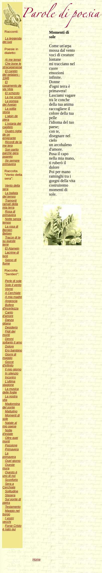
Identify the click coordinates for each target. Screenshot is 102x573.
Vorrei (9, 289)
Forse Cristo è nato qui (11, 527)
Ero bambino (13, 350)
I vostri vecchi (8, 520)
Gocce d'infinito (8, 363)
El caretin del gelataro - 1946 (11, 74)
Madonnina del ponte (11, 405)
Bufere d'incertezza (10, 306)
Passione (11, 445)
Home (36, 559)
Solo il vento (13, 285)
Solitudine (11, 491)
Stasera (10, 495)
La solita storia (9, 110)
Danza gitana (8, 321)
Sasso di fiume (9, 261)
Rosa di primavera (9, 213)
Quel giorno (12, 461)
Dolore (9, 346)
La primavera (9, 455)
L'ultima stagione (8, 383)
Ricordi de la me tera (12, 143)
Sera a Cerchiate (8, 485)
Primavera (12, 449)
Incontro (10, 377)
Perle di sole (13, 281)
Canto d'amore (7, 314)
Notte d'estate (7, 432)
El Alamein (12, 248)
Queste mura (8, 466)
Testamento (12, 507)
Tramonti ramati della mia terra (10, 204)
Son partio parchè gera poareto (10, 153)
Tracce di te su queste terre (11, 241)
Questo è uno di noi (9, 474)
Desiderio (11, 327)
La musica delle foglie (10, 390)
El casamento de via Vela (11, 85)
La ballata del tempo (10, 194)
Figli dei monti (8, 333)
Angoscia (11, 301)
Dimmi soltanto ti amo (12, 340)
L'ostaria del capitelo (11, 125)
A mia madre (13, 297)
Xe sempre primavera (11, 162)
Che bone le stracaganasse (12, 65)
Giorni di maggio (9, 356)
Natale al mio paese (9, 424)
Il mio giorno (13, 369)
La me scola (13, 97)
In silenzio (11, 373)
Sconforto (11, 480)
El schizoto (12, 93)
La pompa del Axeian (10, 102)
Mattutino (11, 411)
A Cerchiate (12, 293)
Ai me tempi (13, 59)
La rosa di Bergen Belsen (10, 230)
